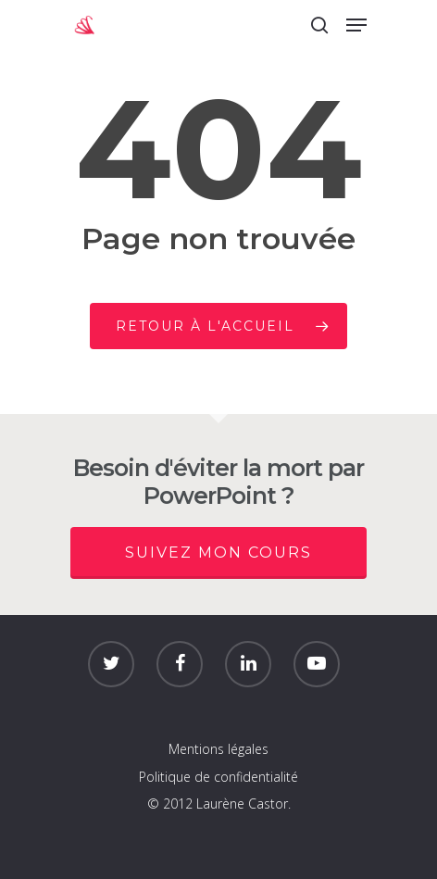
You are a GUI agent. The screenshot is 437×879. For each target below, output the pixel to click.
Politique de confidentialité (218, 776)
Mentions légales (218, 749)
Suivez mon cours (218, 552)
